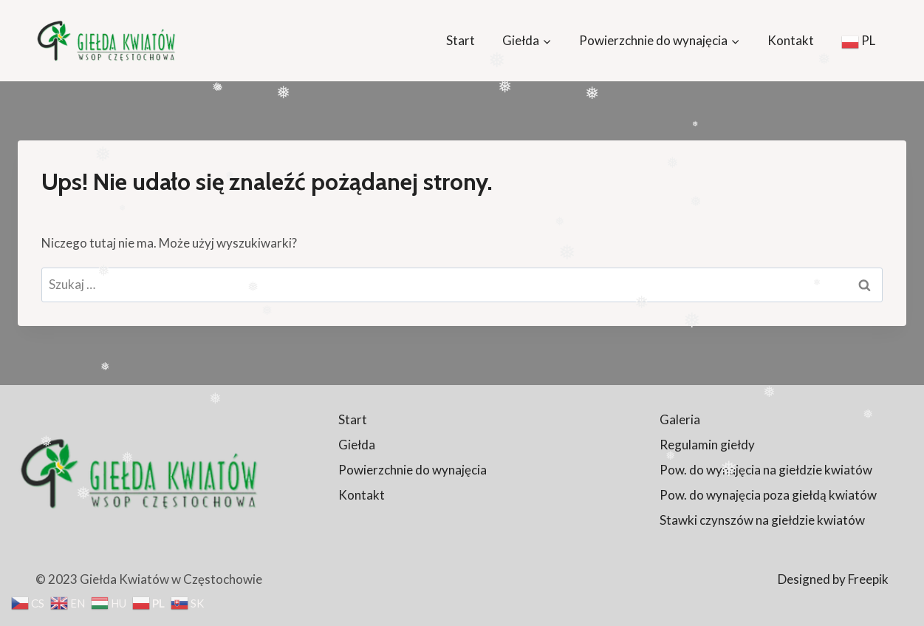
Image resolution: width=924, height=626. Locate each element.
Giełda (356, 444)
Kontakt (790, 40)
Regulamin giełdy (707, 444)
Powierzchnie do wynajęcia (412, 469)
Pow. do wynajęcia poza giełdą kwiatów (768, 495)
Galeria (680, 419)
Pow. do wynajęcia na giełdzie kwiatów (766, 469)
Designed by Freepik (833, 579)
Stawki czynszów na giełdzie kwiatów (762, 520)
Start (460, 40)
